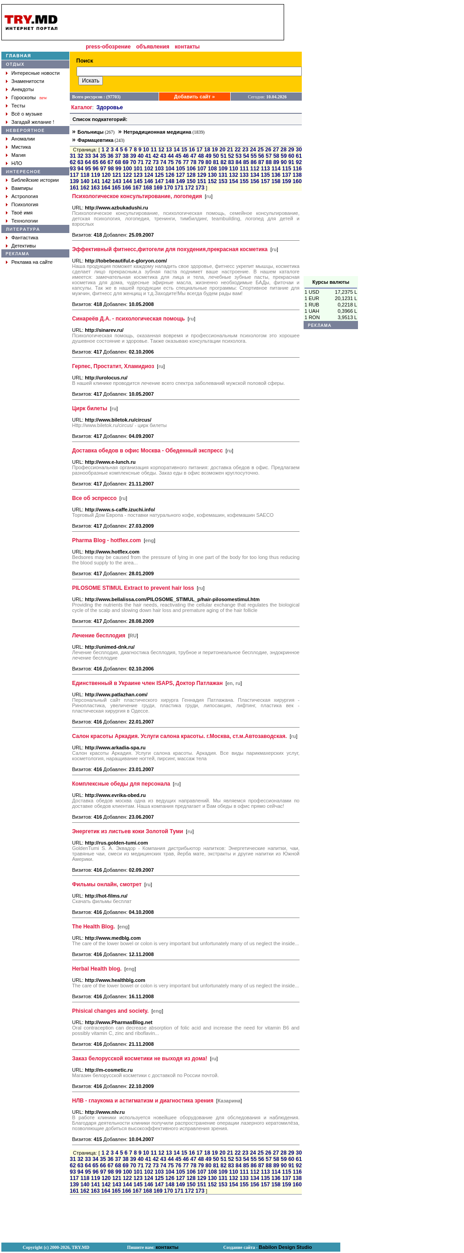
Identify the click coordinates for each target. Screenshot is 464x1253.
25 (261, 149)
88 (268, 162)
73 (156, 162)
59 (284, 156)
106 (191, 168)
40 (141, 156)
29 (291, 149)
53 (239, 156)
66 (103, 162)
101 (138, 168)
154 (233, 181)
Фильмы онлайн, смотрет (106, 884)
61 (299, 156)
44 (171, 156)
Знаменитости (27, 81)
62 (73, 162)
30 (299, 149)
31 (73, 156)
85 (246, 162)
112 (254, 168)
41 (148, 156)
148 (169, 181)
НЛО (16, 163)
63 (80, 162)
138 (297, 175)
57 (268, 156)
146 (148, 181)
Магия (18, 155)
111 (244, 168)
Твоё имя (22, 212)
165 (116, 188)
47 (193, 156)
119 (95, 175)
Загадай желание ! (32, 122)
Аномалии (23, 138)
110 (233, 168)
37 (118, 156)
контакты (187, 47)
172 (189, 188)
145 (138, 181)
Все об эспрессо (94, 498)
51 (224, 156)
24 (253, 149)
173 (199, 188)
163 (95, 188)
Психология (25, 204)
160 (297, 181)
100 (127, 168)
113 (265, 168)
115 (286, 168)
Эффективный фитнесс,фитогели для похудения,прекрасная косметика (170, 249)
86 (253, 162)
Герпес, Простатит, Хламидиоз (113, 366)
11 (153, 149)
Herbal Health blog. (96, 969)
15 (184, 149)
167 (137, 188)
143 (116, 181)
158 (275, 181)
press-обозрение (108, 47)
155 (244, 181)
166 (126, 188)
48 (201, 156)
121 (116, 175)
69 (125, 162)
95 (88, 168)
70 (133, 162)
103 (159, 168)
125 (159, 175)
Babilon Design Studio (285, 1247)
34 (95, 156)
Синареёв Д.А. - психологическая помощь (128, 319)
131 (222, 175)
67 (110, 162)
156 (254, 181)
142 (106, 181)
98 (111, 168)
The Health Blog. (93, 926)
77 (185, 162)
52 (231, 156)
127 (180, 175)
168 (147, 188)
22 (238, 149)
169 (158, 188)
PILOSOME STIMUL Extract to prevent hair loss (133, 588)
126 (169, 175)
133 (244, 175)
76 (178, 162)
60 (291, 156)
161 (74, 188)
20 (222, 149)
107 (201, 168)
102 (148, 168)
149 (180, 181)
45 (178, 156)
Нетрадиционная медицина (157, 132)
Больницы (90, 132)
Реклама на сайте (32, 262)
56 (261, 156)
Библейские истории (35, 180)
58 (276, 156)
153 (222, 181)
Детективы (23, 245)
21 (230, 149)
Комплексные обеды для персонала (121, 784)
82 (224, 162)
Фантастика (24, 237)
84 (239, 162)
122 (127, 175)
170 (168, 188)
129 (201, 175)
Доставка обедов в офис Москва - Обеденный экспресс (147, 450)
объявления (152, 47)
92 (299, 162)
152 (212, 181)
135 (265, 175)
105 (180, 168)
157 (265, 181)
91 (291, 162)
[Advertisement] (331, 140)
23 (245, 149)
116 (297, 168)
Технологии (24, 220)
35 (103, 156)
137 (286, 175)
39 (133, 156)
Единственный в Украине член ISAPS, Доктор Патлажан (147, 683)
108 (212, 168)
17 (200, 149)
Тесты (18, 105)
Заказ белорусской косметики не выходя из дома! (139, 1058)
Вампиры (22, 188)
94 (80, 168)
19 (215, 149)
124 (148, 175)
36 (110, 156)
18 (207, 149)
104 (169, 168)
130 (212, 175)
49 (208, 156)
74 (163, 162)
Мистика (21, 147)
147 (159, 181)
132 (233, 175)
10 (146, 149)
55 (253, 156)
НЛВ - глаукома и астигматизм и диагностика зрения (142, 1101)
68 (118, 162)
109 (222, 168)
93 (73, 168)
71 (141, 162)
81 (216, 162)
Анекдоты (22, 89)
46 (185, 156)
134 (254, 175)
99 (118, 168)
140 (84, 181)
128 (191, 175)
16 (192, 149)
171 (179, 188)
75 (171, 162)
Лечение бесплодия (99, 635)
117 (74, 175)
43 (163, 156)
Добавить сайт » (194, 96)
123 (138, 175)
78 (193, 162)
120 (106, 175)
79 (201, 162)
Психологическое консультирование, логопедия (137, 196)
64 (88, 162)
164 (105, 188)
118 (84, 175)
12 (161, 149)
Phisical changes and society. (110, 1011)
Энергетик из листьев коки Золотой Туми (127, 831)
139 (74, 181)
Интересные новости (35, 73)
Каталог (81, 107)
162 (84, 188)
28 (283, 149)
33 (88, 156)
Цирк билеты (89, 408)
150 (191, 181)
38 (125, 156)
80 (208, 162)
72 (148, 162)
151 (201, 181)
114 (275, 168)
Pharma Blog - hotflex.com (106, 540)
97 (103, 168)
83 (231, 162)
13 (169, 149)
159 (286, 181)
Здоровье (110, 107)
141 (95, 181)
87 (261, 162)
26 (268, 149)
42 (156, 156)
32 (80, 156)
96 (95, 168)
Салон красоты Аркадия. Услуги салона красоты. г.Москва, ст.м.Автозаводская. (179, 736)
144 (127, 181)
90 (284, 162)
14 (176, 149)
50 (216, 156)
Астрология (24, 196)
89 (276, 162)
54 (246, 156)
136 (275, 175)
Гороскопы (23, 97)
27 (276, 149)
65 (95, 162)
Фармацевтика (95, 140)
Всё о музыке (26, 114)
